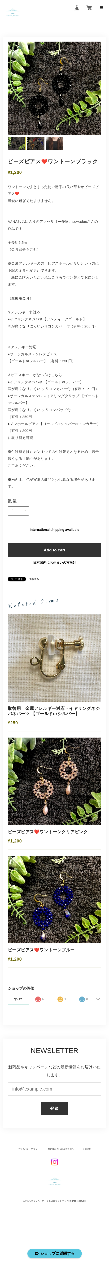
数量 (13, 502)
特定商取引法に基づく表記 (61, 1173)
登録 (54, 1132)
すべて (18, 1022)
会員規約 (87, 1173)
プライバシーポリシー (28, 1173)
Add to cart (54, 552)
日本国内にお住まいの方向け (54, 565)
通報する (34, 582)
